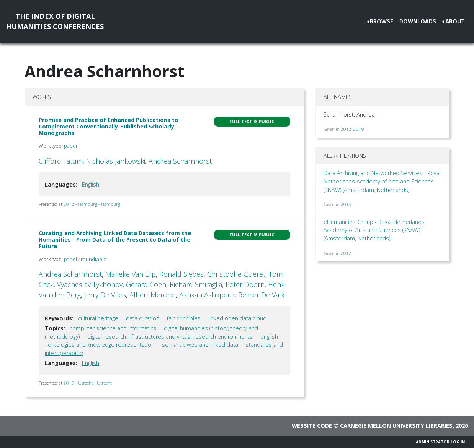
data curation (142, 318)
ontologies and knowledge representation (101, 344)
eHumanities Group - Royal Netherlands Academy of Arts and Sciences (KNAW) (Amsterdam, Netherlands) (374, 230)
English (90, 184)
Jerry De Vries (105, 294)
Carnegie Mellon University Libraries (396, 425)
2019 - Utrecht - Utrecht (88, 383)
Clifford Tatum (61, 161)
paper (71, 145)
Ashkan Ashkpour (207, 294)
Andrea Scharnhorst (180, 161)
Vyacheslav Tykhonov (90, 284)
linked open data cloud (237, 318)
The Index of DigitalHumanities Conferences (55, 21)
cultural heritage (98, 318)
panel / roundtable (85, 259)
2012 (346, 129)
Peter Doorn (245, 284)
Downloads (417, 21)
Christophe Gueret (236, 274)
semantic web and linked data (200, 344)
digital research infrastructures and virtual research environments (170, 336)
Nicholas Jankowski (115, 161)
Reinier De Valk (261, 294)
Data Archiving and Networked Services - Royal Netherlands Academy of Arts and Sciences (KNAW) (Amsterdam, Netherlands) (382, 181)
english (269, 336)
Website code (312, 425)
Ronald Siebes (181, 274)
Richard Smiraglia (196, 284)
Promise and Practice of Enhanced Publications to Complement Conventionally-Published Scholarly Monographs (108, 126)
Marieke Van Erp (130, 274)
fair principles (184, 318)
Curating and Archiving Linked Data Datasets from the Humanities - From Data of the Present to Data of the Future (115, 239)
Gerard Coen (146, 284)
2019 (358, 129)
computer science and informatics (113, 328)
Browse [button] (381, 21)
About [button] (455, 21)
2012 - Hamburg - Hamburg (92, 204)
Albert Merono (152, 294)
